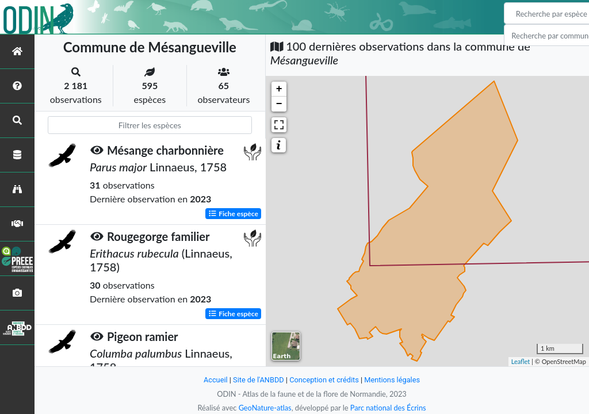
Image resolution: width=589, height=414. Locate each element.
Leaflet (520, 361)
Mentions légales (392, 379)
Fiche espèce (233, 213)
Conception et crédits (324, 379)
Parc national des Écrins (388, 407)
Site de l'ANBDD (258, 379)
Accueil (215, 379)
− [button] (279, 104)
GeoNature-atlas (264, 407)
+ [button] (279, 89)
